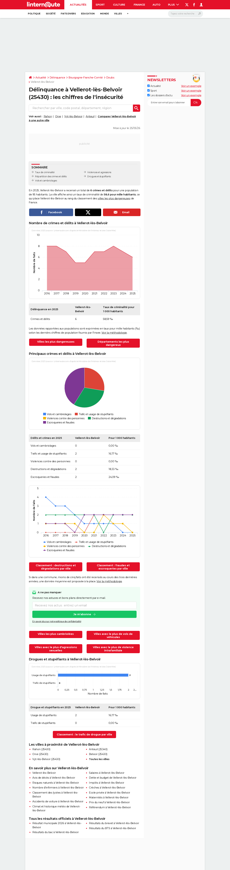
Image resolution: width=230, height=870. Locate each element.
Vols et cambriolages (46, 180)
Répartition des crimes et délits (50, 176)
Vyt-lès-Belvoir (73, 116)
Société (51, 13)
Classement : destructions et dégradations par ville (56, 567)
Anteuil (90, 116)
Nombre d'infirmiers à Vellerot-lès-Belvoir (58, 787)
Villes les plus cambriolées (56, 634)
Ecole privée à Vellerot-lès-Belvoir (109, 792)
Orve (58, 116)
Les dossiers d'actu (159, 95)
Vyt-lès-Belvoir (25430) (46, 759)
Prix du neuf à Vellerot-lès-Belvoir (109, 802)
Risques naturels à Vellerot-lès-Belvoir (55, 782)
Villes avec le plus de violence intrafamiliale (113, 649)
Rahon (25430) (41, 749)
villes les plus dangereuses (114, 198)
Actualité (40, 77)
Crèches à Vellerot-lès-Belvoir (107, 787)
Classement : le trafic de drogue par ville (84, 734)
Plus (173, 4)
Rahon (48, 116)
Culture (119, 4)
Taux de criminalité (45, 172)
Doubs (110, 77)
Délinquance (57, 77)
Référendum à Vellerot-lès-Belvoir (110, 807)
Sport (100, 4)
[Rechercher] (185, 13)
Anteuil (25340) (98, 749)
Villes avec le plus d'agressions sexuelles (56, 649)
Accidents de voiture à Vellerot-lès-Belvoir (57, 801)
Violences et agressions (99, 172)
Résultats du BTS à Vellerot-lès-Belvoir (112, 828)
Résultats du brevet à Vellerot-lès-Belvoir (114, 823)
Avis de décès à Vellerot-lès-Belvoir (53, 777)
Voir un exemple (191, 86)
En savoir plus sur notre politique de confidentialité (56, 621)
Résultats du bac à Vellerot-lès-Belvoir (55, 832)
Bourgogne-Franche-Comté (85, 77)
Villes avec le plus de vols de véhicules (113, 635)
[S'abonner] (174, 102)
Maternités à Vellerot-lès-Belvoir (108, 797)
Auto (156, 4)
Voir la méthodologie (114, 332)
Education (88, 13)
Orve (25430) (40, 754)
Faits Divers (68, 13)
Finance (139, 4)
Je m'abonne (82, 614)
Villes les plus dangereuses (55, 341)
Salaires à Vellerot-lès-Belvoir (106, 772)
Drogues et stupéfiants (99, 176)
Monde (104, 13)
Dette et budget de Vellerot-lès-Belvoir (112, 777)
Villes (118, 13)
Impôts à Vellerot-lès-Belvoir (106, 782)
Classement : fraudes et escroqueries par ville (113, 567)
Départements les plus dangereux (113, 343)
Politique (34, 13)
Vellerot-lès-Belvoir (44, 772)
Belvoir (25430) (98, 754)
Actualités (78, 4)
